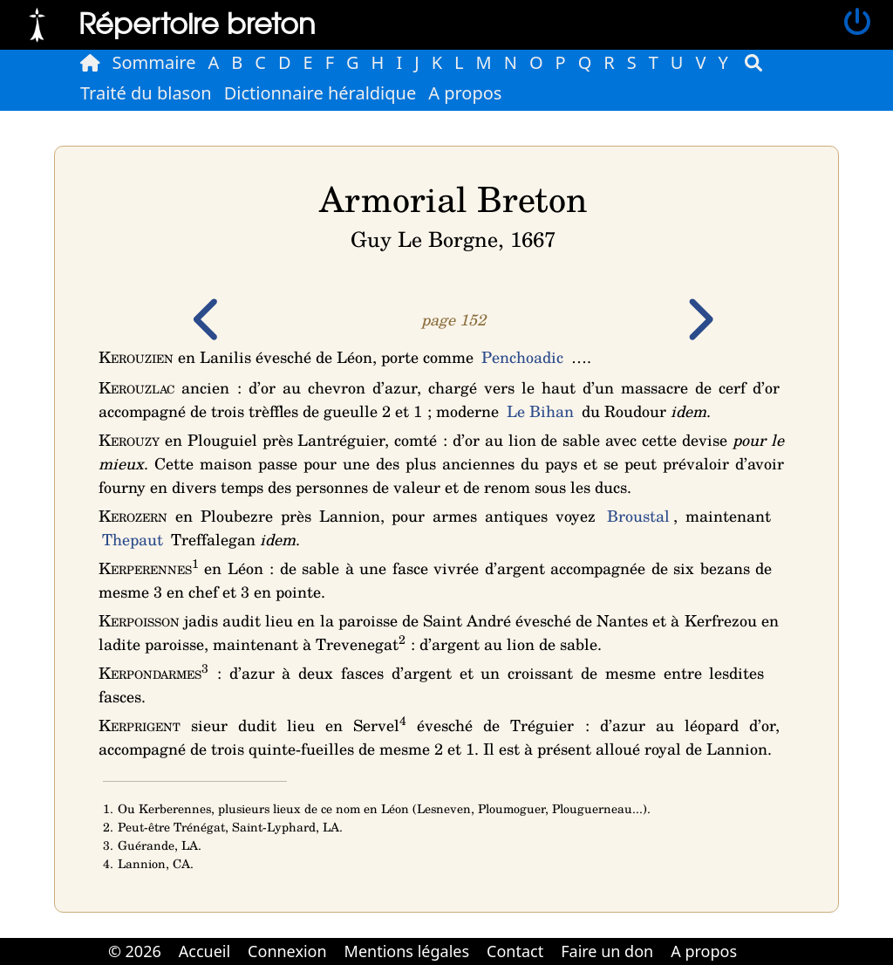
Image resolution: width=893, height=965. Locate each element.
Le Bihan (540, 411)
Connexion (287, 951)
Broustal (638, 515)
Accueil (204, 951)
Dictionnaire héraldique (320, 93)
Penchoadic (522, 357)
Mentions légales (406, 951)
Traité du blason (146, 93)
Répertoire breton (197, 22)
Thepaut (132, 539)
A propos (464, 93)
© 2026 (134, 951)
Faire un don (607, 951)
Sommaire (154, 62)
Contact (515, 951)
